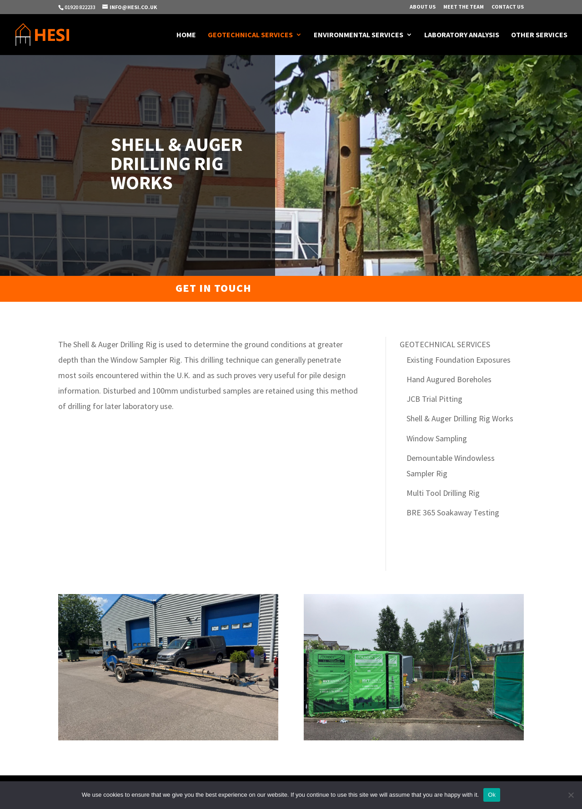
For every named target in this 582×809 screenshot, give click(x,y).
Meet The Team (463, 7)
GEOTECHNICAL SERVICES (445, 344)
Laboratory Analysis (461, 35)
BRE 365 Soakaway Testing (452, 512)
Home (186, 35)
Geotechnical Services (250, 35)
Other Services (539, 35)
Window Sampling (436, 438)
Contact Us (508, 7)
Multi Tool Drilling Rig (443, 493)
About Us (423, 7)
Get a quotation (446, 288)
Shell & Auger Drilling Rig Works (459, 418)
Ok (492, 794)
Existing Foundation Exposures (458, 360)
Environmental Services (358, 35)
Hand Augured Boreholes (449, 379)
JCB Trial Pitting (434, 399)
